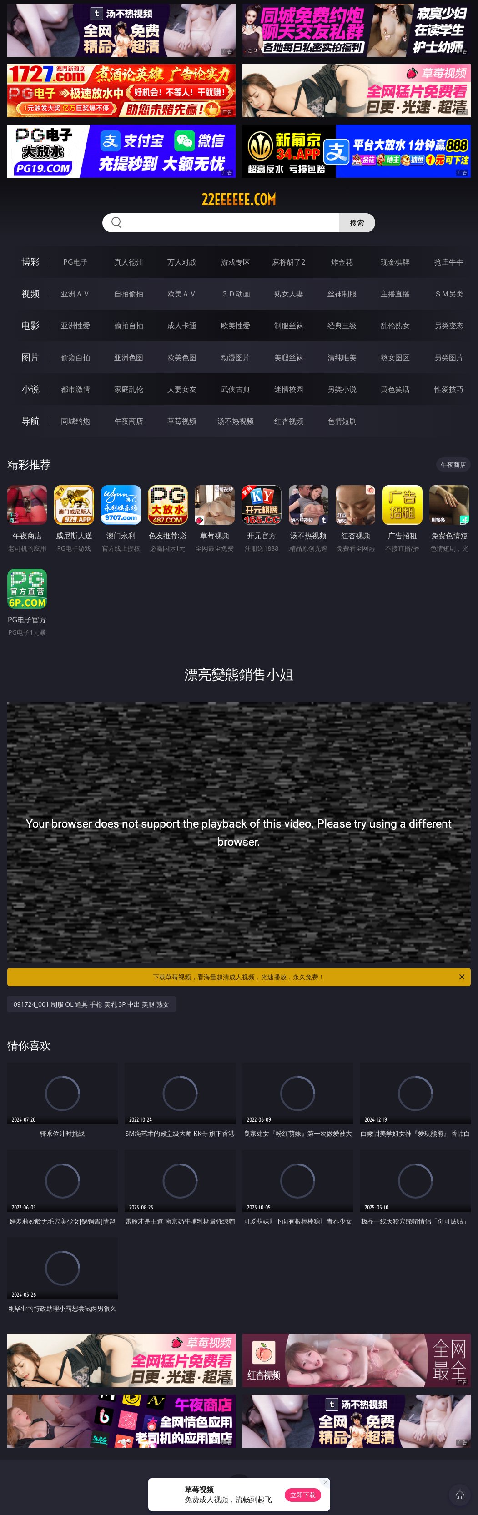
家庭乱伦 (128, 389)
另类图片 (448, 357)
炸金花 (342, 262)
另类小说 (342, 389)
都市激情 (75, 389)
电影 (30, 325)
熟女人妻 (288, 294)
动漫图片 (235, 357)
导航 (30, 421)
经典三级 (342, 326)
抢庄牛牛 (448, 262)
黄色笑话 (395, 389)
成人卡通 (181, 326)
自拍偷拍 (128, 294)
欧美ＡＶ (181, 294)
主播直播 (395, 294)
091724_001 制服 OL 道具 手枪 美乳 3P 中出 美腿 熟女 (91, 1004)
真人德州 (128, 262)
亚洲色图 (128, 357)
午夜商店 (128, 421)
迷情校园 (288, 389)
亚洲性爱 (75, 326)
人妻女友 (181, 389)
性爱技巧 (448, 389)
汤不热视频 (235, 421)
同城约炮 (75, 421)
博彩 (30, 262)
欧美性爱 (235, 326)
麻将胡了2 (288, 262)
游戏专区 (235, 262)
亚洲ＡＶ (75, 294)
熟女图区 (395, 357)
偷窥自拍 (75, 357)
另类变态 (448, 326)
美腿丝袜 (288, 357)
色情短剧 (342, 421)
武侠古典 (235, 389)
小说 (30, 389)
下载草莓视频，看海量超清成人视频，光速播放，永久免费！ (309, 977)
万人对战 (181, 262)
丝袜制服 (342, 294)
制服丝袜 (288, 326)
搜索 (357, 223)
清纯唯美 (342, 357)
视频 (30, 293)
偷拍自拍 (128, 326)
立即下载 (303, 1494)
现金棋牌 (395, 262)
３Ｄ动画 (235, 294)
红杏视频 (288, 421)
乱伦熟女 (395, 326)
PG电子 (75, 262)
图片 (30, 357)
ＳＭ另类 (448, 294)
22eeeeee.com (238, 200)
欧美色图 (181, 357)
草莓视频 (181, 421)
